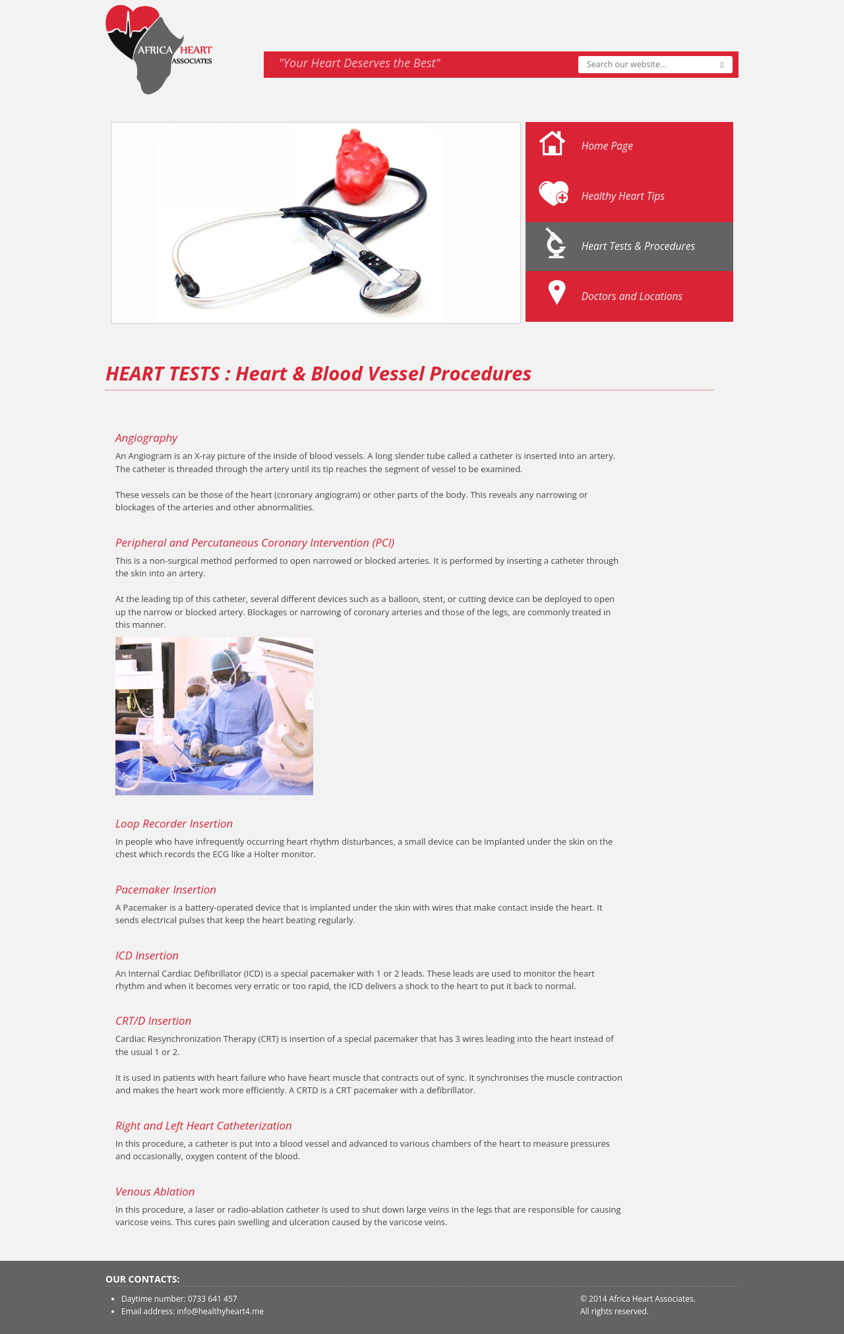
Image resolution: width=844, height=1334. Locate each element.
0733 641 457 (212, 1298)
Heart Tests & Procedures (639, 246)
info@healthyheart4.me (220, 1311)
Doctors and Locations (632, 296)
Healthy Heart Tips (623, 196)
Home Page (607, 145)
